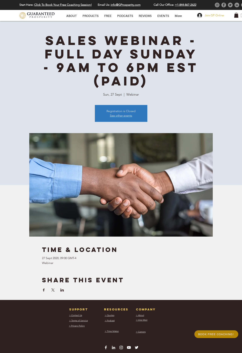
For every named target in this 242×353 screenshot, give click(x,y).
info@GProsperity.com (126, 5)
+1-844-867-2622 (185, 5)
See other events (121, 115)
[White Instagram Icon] (121, 347)
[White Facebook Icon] (105, 347)
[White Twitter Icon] (136, 347)
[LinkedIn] (237, 5)
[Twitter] (230, 5)
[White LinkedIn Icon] (113, 347)
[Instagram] (217, 5)
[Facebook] (223, 5)
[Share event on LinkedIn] (62, 290)
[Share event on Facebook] (44, 290)
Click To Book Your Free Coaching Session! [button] (63, 5)
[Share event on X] (53, 290)
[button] (72, 16)
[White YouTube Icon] (129, 347)
